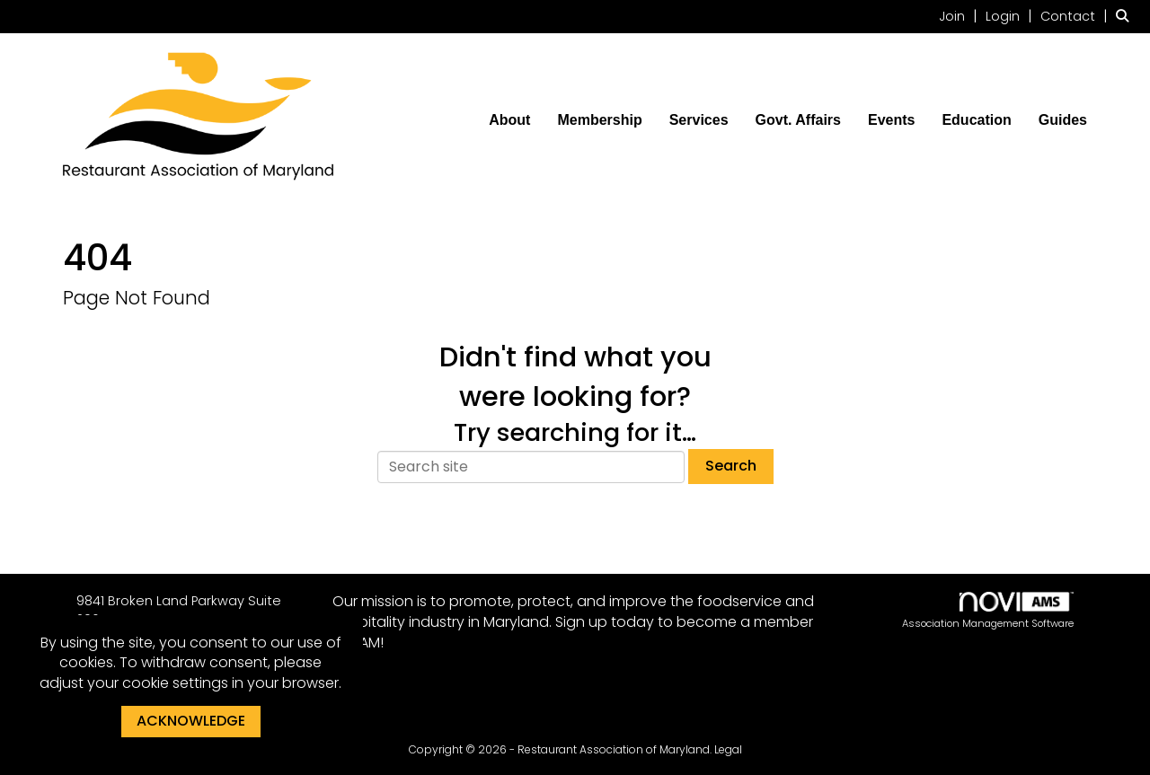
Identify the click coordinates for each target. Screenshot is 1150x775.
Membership (599, 120)
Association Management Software (988, 611)
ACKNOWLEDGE (191, 720)
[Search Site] (1126, 15)
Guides (1063, 120)
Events (891, 120)
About (509, 120)
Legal (728, 749)
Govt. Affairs (798, 120)
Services (699, 120)
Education (976, 120)
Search (730, 465)
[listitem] (960, 15)
